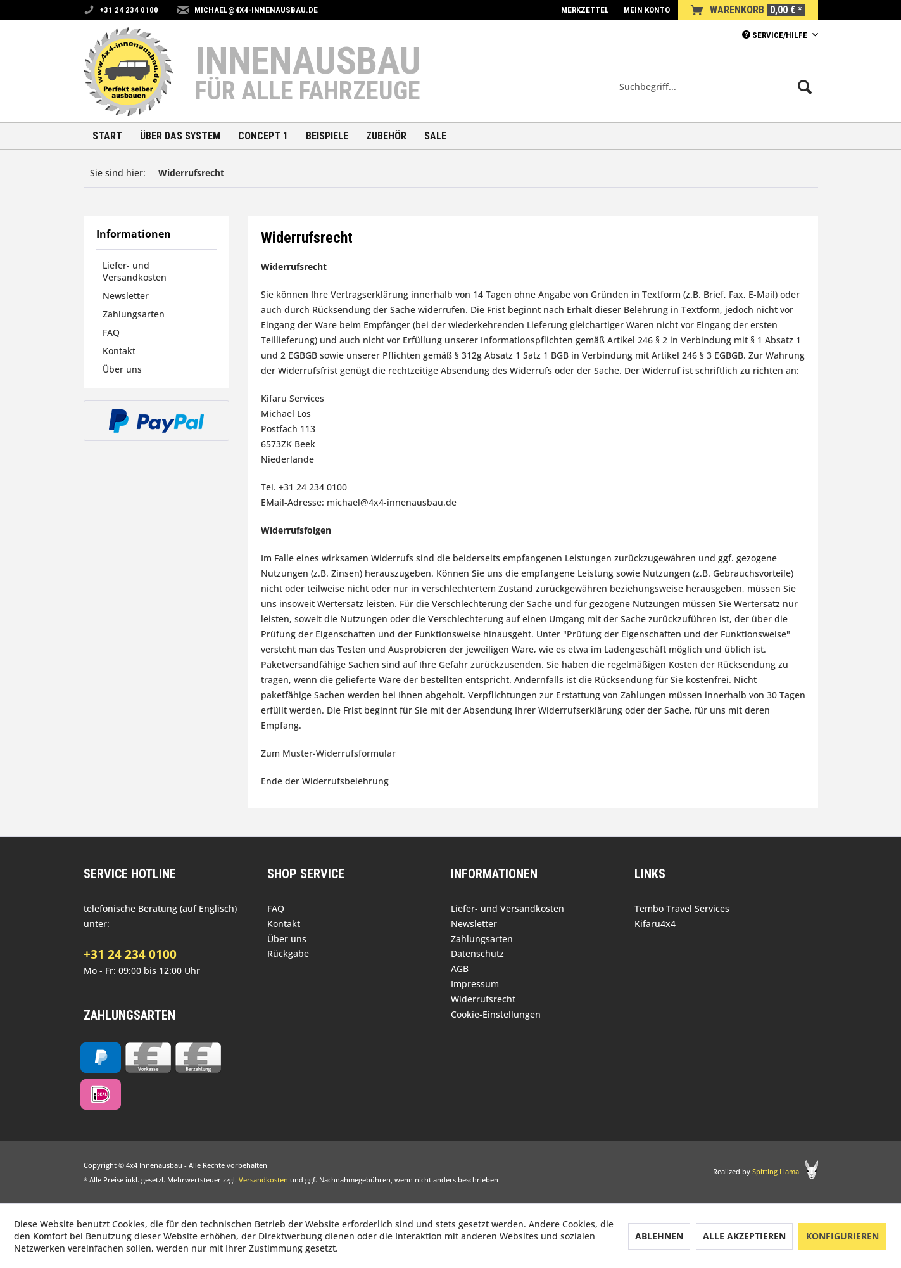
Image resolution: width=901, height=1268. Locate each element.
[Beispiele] (327, 136)
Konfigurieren (842, 1236)
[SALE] (435, 136)
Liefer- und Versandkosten (135, 271)
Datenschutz (477, 953)
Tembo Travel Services (681, 908)
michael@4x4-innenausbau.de (256, 10)
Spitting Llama (775, 1171)
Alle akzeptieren (744, 1236)
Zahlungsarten (134, 314)
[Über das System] (180, 136)
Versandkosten (263, 1179)
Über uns (122, 369)
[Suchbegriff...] (718, 86)
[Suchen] (804, 86)
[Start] (107, 136)
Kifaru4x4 (655, 924)
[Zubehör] (386, 136)
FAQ (111, 332)
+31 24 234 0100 (130, 954)
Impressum (475, 984)
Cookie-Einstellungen (496, 1014)
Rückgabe (288, 953)
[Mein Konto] (646, 10)
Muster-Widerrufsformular (339, 753)
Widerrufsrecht (483, 999)
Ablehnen (659, 1236)
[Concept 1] (263, 136)
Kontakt (119, 351)
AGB (460, 969)
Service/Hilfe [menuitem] (775, 35)
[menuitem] (585, 10)
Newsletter (126, 296)
